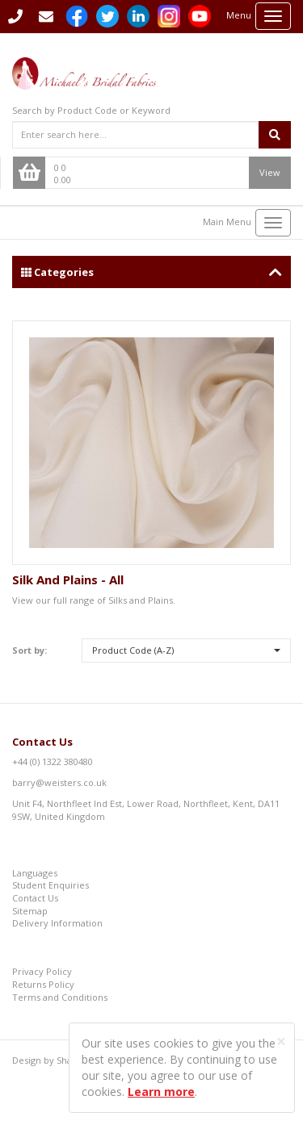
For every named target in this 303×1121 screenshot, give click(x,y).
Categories (151, 272)
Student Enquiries (50, 885)
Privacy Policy (42, 971)
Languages (34, 873)
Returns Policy (43, 984)
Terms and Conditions (59, 997)
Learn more (161, 1091)
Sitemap (30, 911)
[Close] (281, 1041)
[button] (186, 650)
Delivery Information (57, 923)
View (269, 172)
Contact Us (42, 741)
